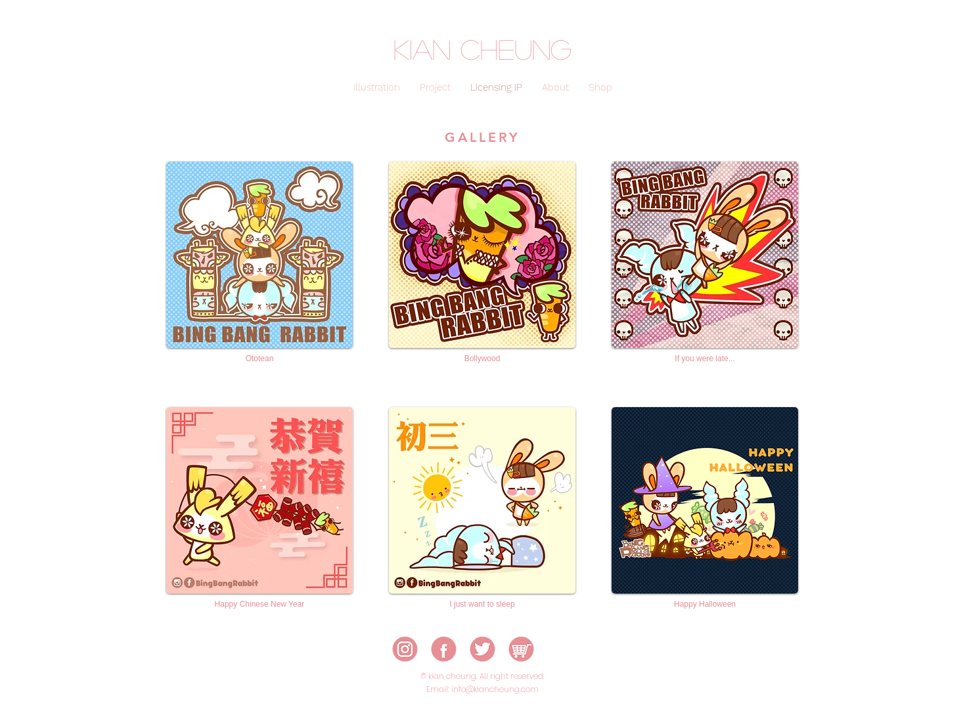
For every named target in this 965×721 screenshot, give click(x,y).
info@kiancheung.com (495, 689)
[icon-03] (482, 649)
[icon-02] (443, 649)
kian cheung (482, 48)
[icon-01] (405, 649)
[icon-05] (521, 649)
